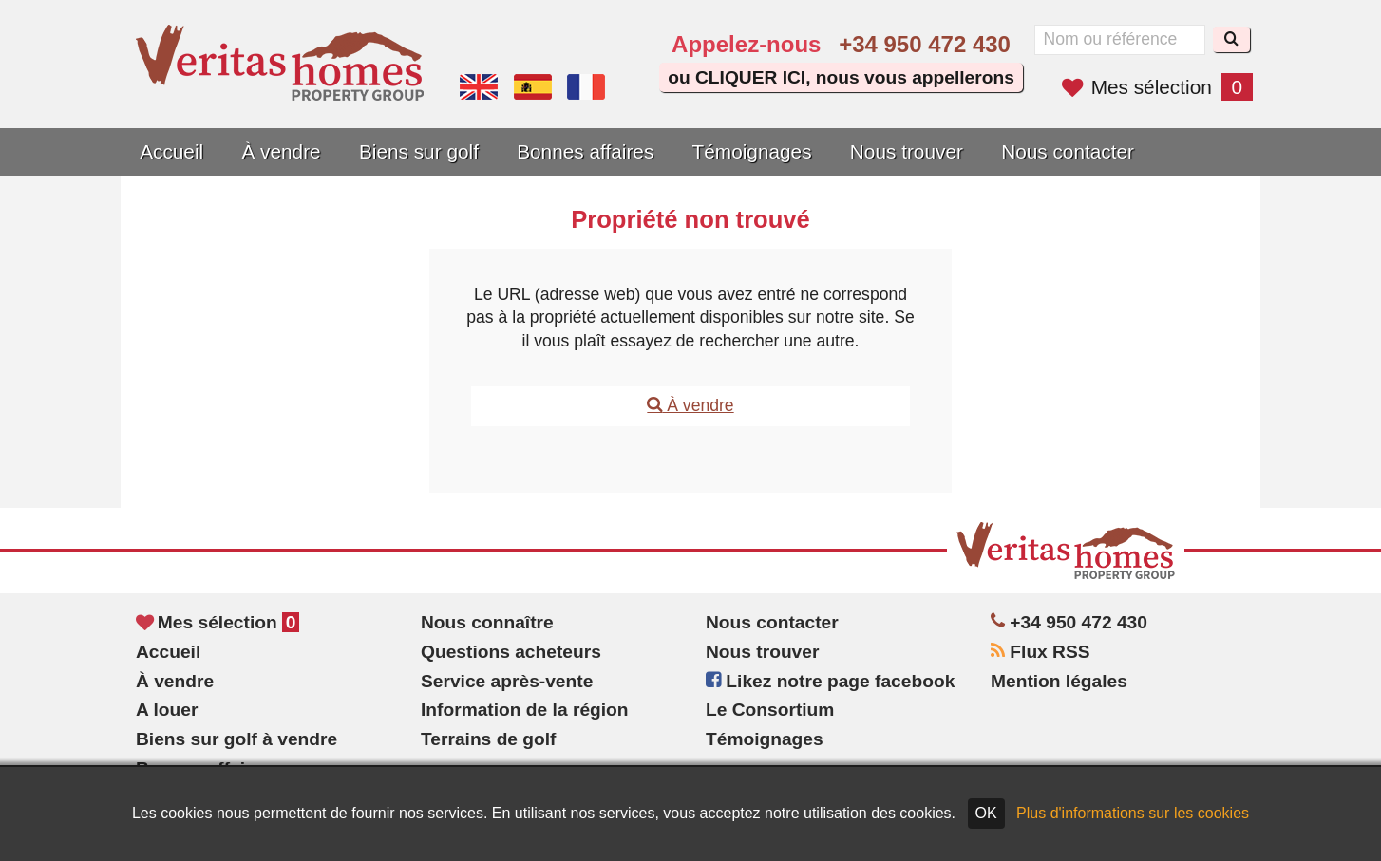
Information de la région (525, 710)
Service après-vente (507, 681)
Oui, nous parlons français (586, 87)
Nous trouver (906, 151)
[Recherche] (1231, 39)
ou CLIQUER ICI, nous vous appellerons (841, 77)
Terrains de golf (489, 739)
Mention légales (1059, 681)
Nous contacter (1067, 151)
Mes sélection (1157, 87)
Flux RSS (1040, 652)
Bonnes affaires (585, 151)
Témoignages (752, 151)
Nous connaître (487, 622)
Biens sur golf (419, 151)
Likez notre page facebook (830, 681)
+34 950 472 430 (925, 44)
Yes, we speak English (479, 87)
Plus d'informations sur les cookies (1132, 813)
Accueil (171, 151)
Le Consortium (770, 710)
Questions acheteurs (511, 652)
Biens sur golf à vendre (236, 739)
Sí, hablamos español (533, 87)
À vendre (280, 151)
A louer (167, 710)
